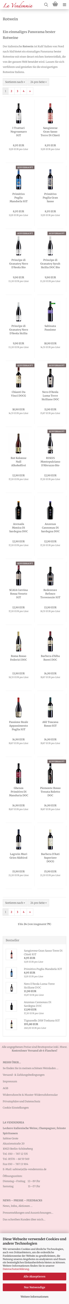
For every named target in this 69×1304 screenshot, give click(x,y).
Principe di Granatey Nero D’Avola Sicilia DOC (18, 329)
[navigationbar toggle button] (64, 4)
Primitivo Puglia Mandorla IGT (19, 197)
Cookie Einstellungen (16, 1107)
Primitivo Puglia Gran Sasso (50, 197)
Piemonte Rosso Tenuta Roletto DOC (50, 791)
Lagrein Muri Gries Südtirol (18, 855)
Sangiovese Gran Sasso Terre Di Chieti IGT (50, 131)
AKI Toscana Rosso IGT (50, 723)
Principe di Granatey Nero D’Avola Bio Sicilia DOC (18, 263)
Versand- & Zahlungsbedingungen (24, 1074)
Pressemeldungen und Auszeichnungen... (28, 1212)
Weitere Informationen (34, 1296)
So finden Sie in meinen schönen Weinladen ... (31, 1068)
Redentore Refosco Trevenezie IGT (50, 593)
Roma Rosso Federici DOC (18, 657)
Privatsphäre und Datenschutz (21, 1101)
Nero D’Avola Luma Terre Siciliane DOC (50, 395)
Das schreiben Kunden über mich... (24, 1219)
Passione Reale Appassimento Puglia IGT (18, 725)
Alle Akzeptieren (34, 1276)
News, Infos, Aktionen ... (18, 1206)
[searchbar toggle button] (46, 4)
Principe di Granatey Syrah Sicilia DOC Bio (50, 263)
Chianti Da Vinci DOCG (18, 393)
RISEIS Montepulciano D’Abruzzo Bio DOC (50, 461)
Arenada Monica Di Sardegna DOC (18, 527)
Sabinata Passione (50, 327)
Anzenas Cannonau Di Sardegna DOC (50, 527)
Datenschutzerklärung (16, 1269)
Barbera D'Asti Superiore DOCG (50, 857)
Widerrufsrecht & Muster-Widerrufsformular (30, 1094)
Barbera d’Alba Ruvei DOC (50, 657)
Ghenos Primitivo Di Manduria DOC (18, 791)
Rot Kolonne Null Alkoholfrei (18, 461)
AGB (5, 1088)
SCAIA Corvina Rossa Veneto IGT (18, 593)
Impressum (10, 1081)
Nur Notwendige (34, 1287)
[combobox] (15, 82)
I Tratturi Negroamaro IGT (18, 131)
